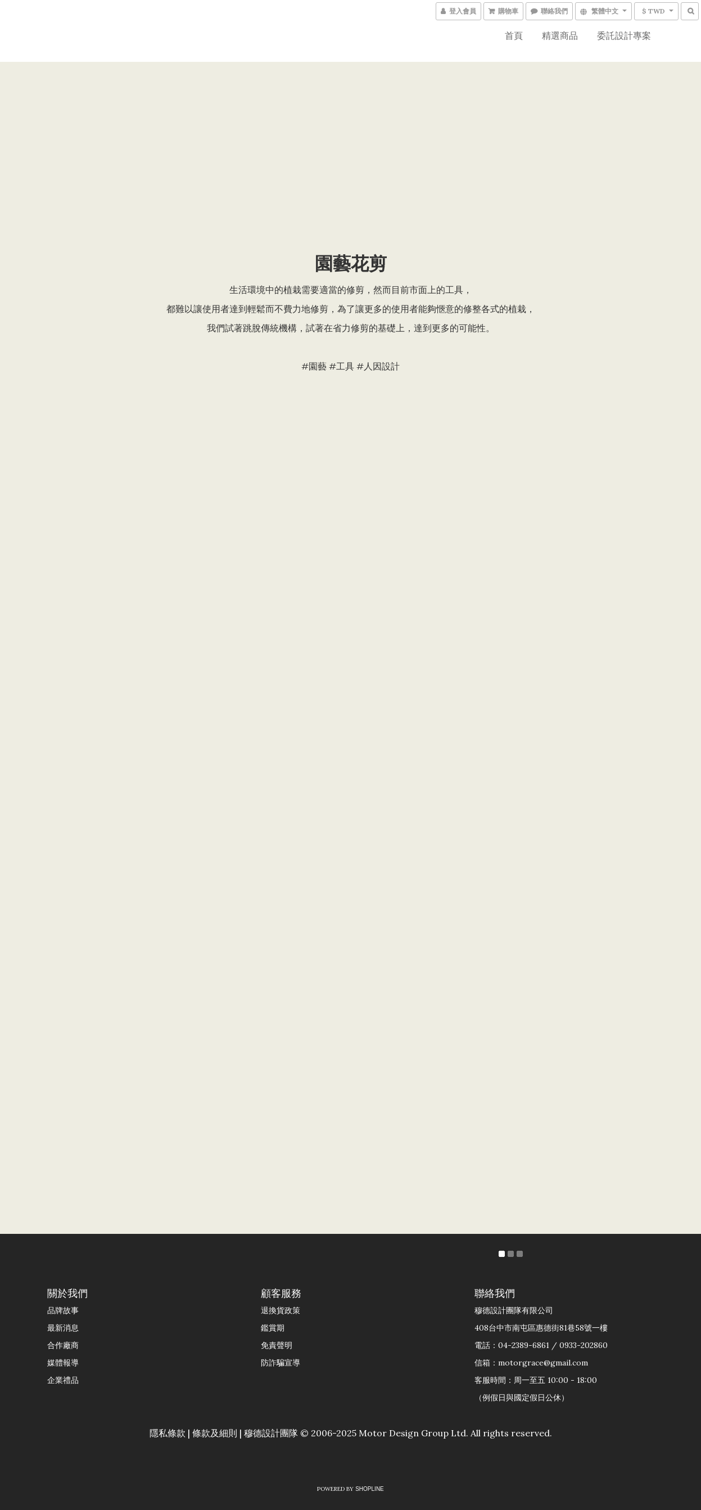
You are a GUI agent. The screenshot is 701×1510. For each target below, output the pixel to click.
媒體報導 (63, 1362)
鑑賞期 (272, 1327)
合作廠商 (63, 1345)
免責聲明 (276, 1345)
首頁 (514, 35)
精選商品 (560, 35)
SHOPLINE (369, 1489)
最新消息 (63, 1327)
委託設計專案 (624, 35)
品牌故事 (63, 1310)
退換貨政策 (280, 1310)
